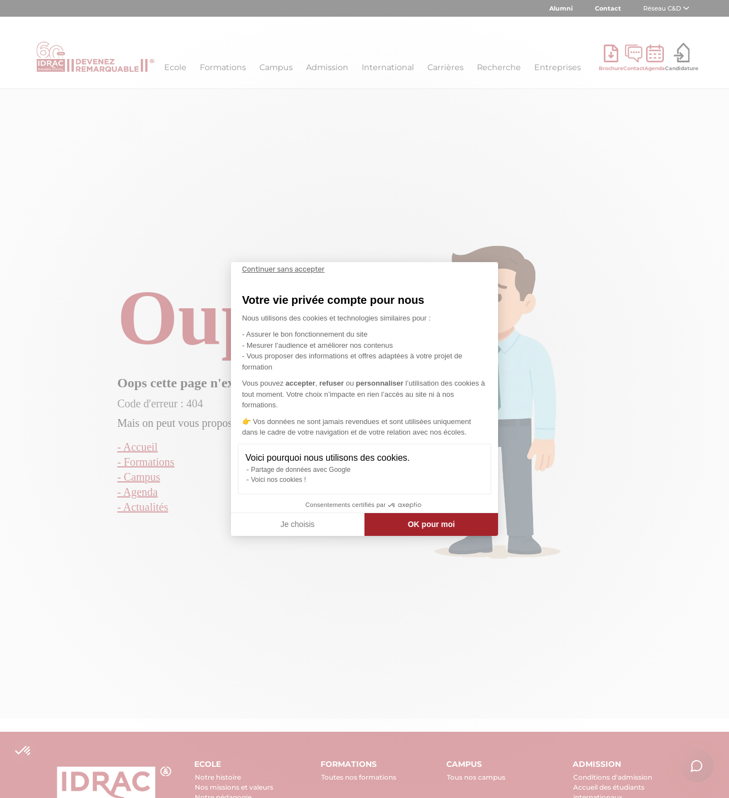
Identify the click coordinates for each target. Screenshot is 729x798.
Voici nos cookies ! (278, 480)
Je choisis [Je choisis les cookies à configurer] (297, 524)
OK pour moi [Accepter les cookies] (431, 524)
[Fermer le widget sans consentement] (283, 269)
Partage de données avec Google (301, 470)
